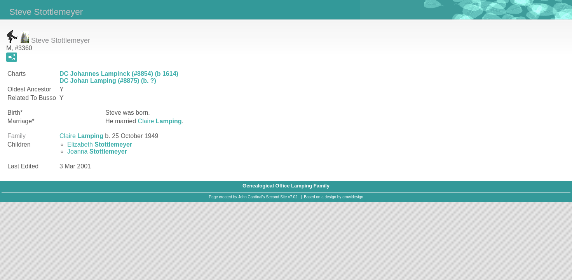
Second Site (276, 197)
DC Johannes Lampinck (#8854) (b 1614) (118, 73)
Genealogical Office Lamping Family (286, 186)
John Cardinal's (251, 197)
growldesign (352, 197)
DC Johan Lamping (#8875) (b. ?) (107, 80)
